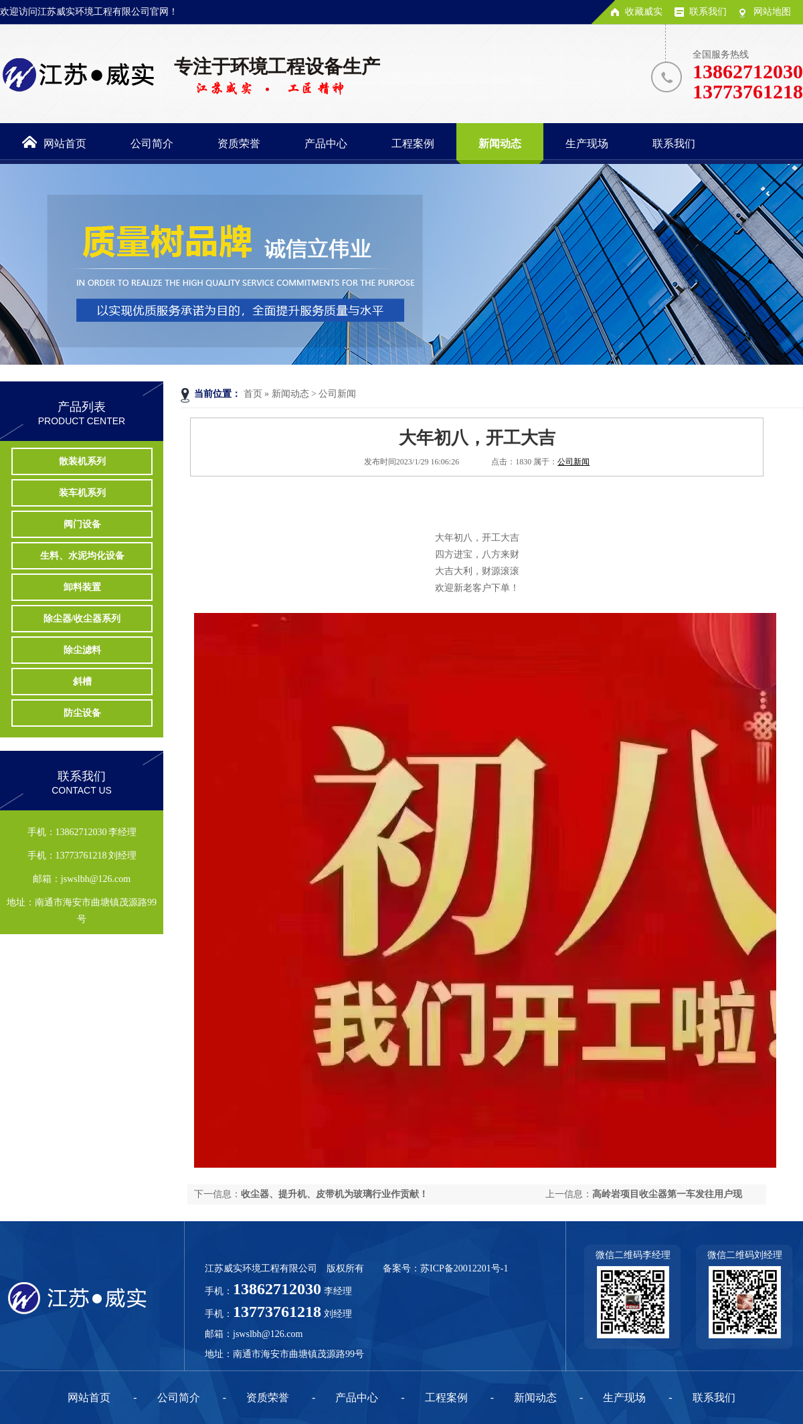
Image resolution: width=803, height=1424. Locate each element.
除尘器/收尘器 (82, 619)
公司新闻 (337, 394)
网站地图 (772, 12)
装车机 (82, 493)
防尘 (82, 713)
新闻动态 (290, 394)
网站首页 (89, 1397)
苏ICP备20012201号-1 (464, 1268)
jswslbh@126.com (267, 1334)
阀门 (82, 524)
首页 (253, 394)
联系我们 (708, 12)
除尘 (82, 650)
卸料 (82, 587)
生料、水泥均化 (82, 556)
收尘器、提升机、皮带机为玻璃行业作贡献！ (334, 1194)
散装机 (82, 461)
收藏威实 (643, 12)
